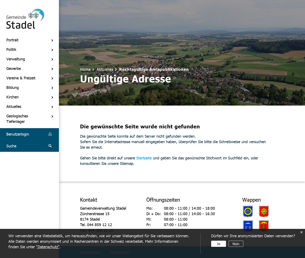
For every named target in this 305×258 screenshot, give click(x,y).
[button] (105, 69)
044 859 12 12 (99, 224)
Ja (218, 244)
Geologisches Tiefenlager (17, 118)
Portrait (12, 39)
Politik (11, 49)
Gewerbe (13, 68)
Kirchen (12, 96)
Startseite (144, 157)
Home (85, 69)
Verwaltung (15, 58)
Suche (11, 145)
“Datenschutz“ (48, 246)
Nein (236, 244)
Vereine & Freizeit (20, 77)
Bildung (12, 87)
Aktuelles (13, 106)
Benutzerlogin (17, 134)
